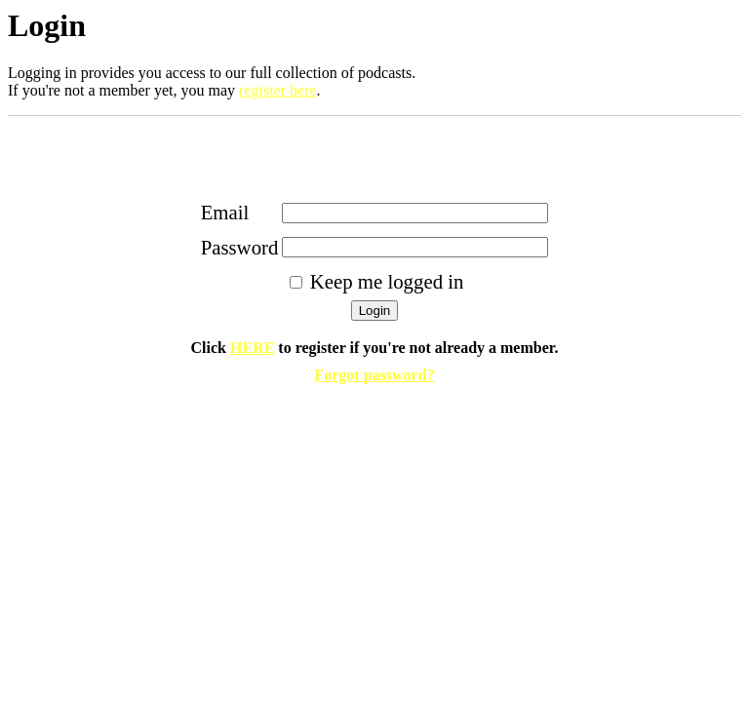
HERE (252, 347)
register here (278, 90)
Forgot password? (374, 375)
